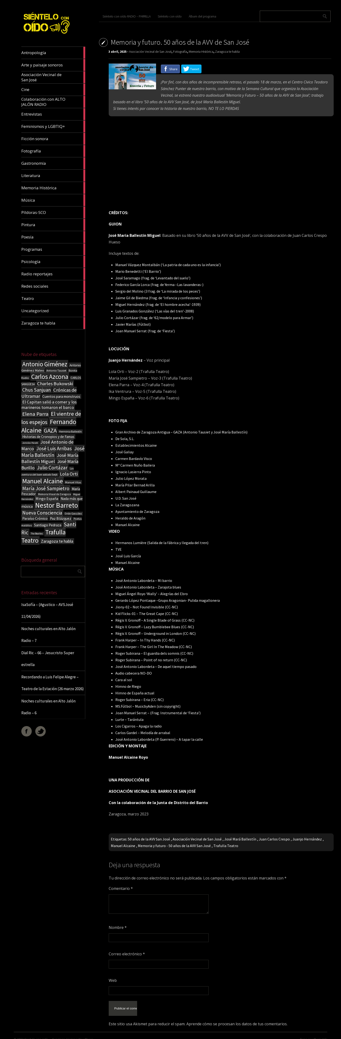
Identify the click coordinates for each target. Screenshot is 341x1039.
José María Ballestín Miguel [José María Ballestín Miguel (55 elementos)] (49, 458)
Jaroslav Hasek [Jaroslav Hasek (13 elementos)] (30, 442)
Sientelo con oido (36, 1033)
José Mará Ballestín (240, 839)
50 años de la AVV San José (149, 839)
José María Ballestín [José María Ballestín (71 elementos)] (53, 451)
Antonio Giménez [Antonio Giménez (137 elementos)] (44, 364)
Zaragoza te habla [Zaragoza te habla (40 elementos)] (57, 541)
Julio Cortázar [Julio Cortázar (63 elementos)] (52, 467)
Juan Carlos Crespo (274, 839)
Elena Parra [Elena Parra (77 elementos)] (35, 414)
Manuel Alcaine (123, 845)
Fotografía (180, 51)
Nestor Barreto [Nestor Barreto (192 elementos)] (56, 505)
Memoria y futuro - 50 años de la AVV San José (174, 845)
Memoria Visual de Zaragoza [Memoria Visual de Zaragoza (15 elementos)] (54, 494)
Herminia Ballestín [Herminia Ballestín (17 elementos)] (70, 431)
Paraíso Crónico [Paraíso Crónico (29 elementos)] (35, 518)
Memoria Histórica (201, 51)
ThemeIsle (320, 1033)
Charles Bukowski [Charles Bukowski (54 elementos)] (55, 384)
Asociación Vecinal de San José (150, 51)
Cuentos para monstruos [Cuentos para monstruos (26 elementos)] (61, 396)
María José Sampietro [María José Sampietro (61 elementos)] (45, 488)
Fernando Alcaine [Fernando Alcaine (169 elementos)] (48, 425)
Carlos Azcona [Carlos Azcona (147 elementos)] (49, 376)
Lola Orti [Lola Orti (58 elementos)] (69, 474)
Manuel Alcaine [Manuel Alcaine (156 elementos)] (42, 481)
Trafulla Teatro (225, 845)
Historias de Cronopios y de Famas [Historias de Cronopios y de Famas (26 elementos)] (48, 436)
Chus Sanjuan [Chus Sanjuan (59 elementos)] (36, 390)
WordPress (85, 1033)
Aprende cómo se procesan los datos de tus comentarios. (236, 1017)
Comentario (121, 888)
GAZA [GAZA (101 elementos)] (50, 430)
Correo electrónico (127, 954)
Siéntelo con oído (170, 16)
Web (113, 980)
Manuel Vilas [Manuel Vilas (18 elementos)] (73, 482)
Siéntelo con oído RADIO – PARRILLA (127, 16)
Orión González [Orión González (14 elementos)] (73, 513)
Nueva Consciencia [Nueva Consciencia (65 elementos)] (42, 513)
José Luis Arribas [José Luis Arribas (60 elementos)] (54, 448)
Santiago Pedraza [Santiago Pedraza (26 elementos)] (47, 525)
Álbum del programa (202, 16)
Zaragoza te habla (227, 51)
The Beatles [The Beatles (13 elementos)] (37, 533)
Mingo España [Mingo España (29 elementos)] (47, 498)
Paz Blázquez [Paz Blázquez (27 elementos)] (60, 518)
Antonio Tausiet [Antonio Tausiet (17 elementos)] (56, 370)
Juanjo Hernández (307, 839)
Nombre (118, 927)
